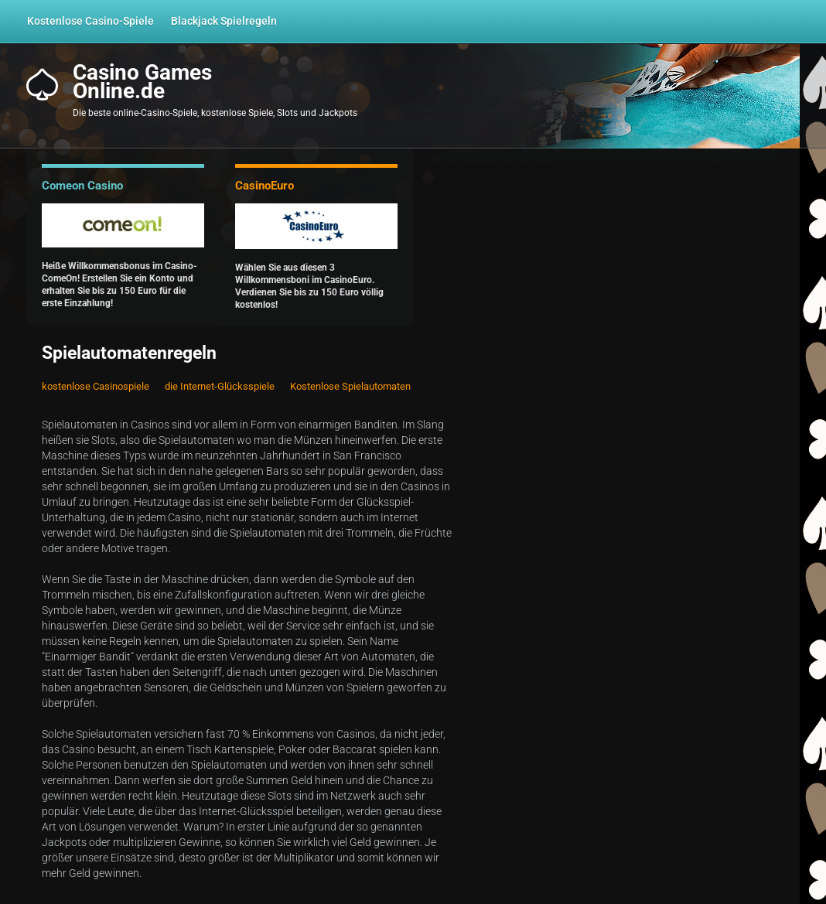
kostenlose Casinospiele (95, 386)
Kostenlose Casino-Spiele (90, 21)
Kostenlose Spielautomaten (350, 386)
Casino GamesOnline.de (142, 82)
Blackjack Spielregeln (224, 21)
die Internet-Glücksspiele (220, 386)
